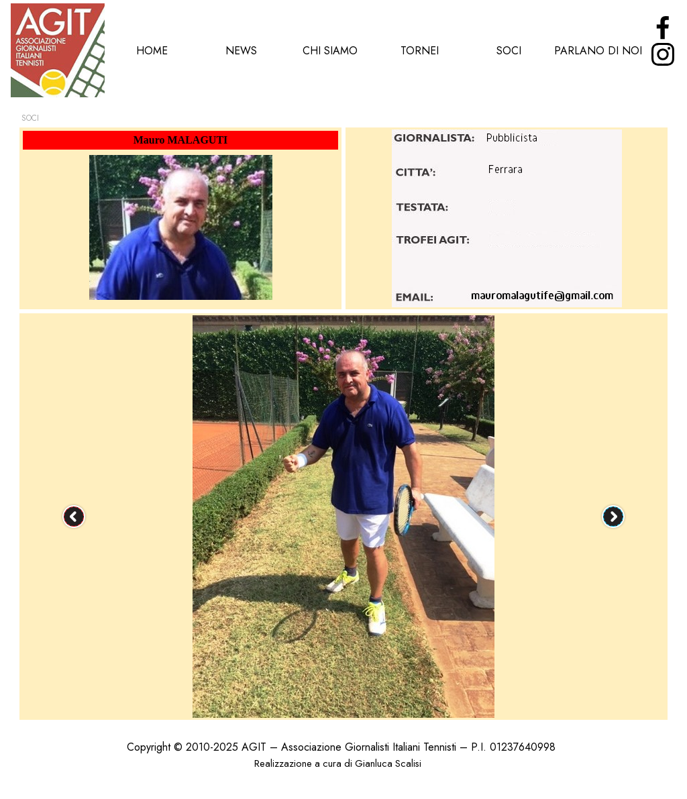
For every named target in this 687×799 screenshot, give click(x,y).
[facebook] (662, 27)
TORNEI (420, 50)
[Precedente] (73, 516)
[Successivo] (613, 516)
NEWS (241, 50)
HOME (152, 50)
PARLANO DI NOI (598, 50)
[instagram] (662, 54)
